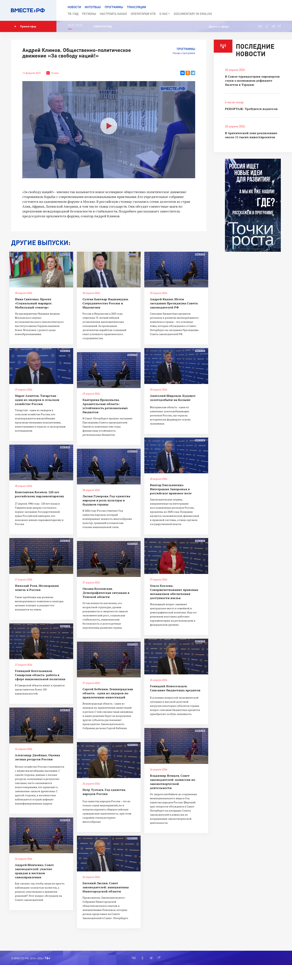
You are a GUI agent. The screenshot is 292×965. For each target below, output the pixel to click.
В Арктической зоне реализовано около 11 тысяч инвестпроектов (251, 135)
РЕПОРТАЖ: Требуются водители (251, 109)
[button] (275, 10)
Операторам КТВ (143, 13)
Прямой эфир (25, 26)
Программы (114, 7)
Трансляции (136, 7)
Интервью (93, 7)
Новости (74, 7)
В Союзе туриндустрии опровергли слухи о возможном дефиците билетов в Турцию (252, 80)
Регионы (89, 13)
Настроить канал (113, 13)
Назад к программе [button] (184, 53)
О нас (164, 14)
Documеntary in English (193, 13)
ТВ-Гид (73, 13)
